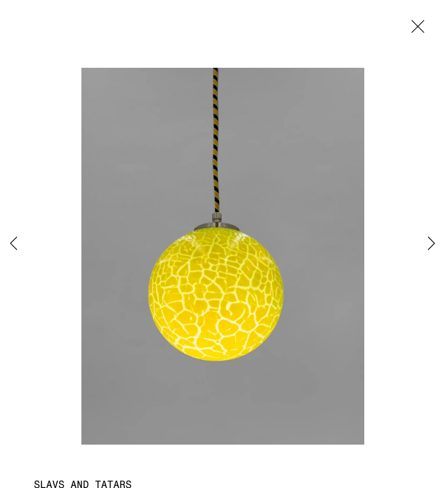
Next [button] (431, 244)
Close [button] (414, 30)
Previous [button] (13, 244)
